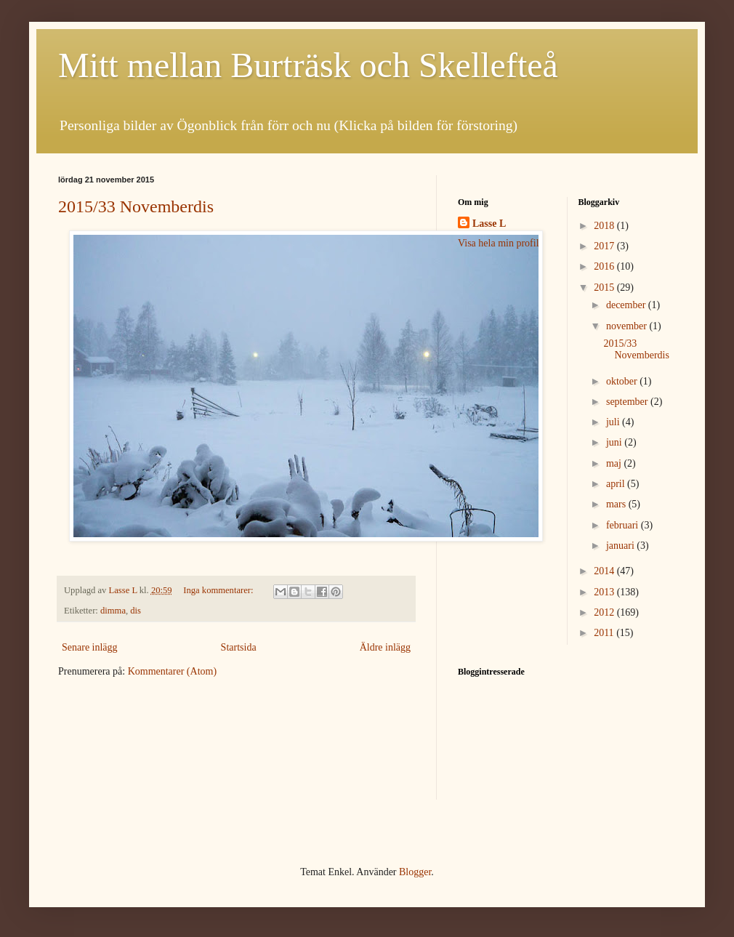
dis (135, 611)
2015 (605, 287)
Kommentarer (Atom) (172, 671)
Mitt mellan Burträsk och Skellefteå (308, 65)
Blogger (415, 871)
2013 (605, 592)
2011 (605, 632)
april (616, 483)
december (627, 304)
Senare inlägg (90, 647)
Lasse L (489, 223)
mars (617, 504)
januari (621, 545)
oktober (623, 381)
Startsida (239, 647)
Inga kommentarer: (219, 590)
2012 (605, 612)
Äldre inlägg (385, 647)
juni (615, 442)
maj (615, 463)
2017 (605, 246)
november (627, 326)
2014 (605, 571)
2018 (605, 225)
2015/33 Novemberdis (136, 206)
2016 (605, 266)
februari (623, 525)
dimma (113, 611)
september (628, 401)
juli (614, 422)
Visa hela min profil (498, 243)
